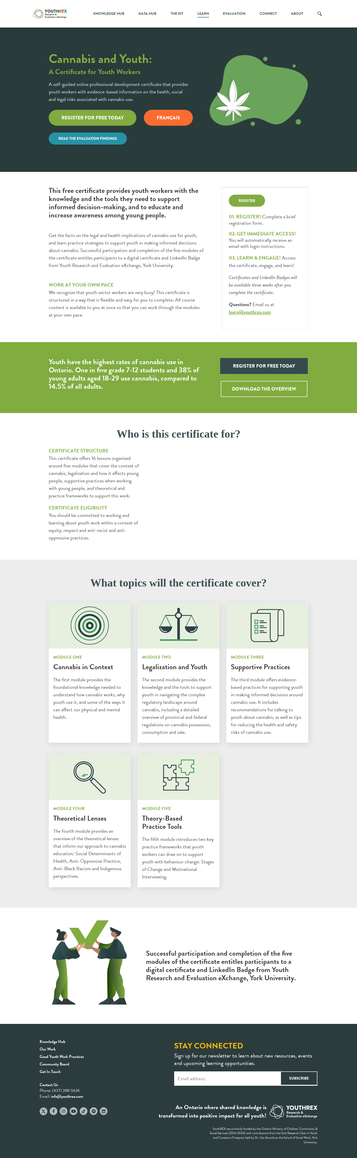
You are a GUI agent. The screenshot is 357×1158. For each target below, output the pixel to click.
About (297, 13)
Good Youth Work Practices (62, 1056)
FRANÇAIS (168, 117)
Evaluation (234, 13)
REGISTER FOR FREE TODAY (92, 117)
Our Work (48, 1049)
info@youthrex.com (67, 1096)
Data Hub (147, 13)
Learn (203, 13)
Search (319, 17)
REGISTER (247, 198)
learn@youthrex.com (250, 309)
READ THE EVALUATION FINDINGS (88, 138)
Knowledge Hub (108, 13)
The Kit (177, 13)
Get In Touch (50, 1071)
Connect (268, 13)
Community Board (54, 1064)
